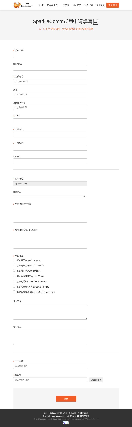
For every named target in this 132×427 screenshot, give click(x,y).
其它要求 (17, 301)
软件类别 (18, 179)
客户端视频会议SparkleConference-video (34, 291)
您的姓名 (18, 50)
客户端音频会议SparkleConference (31, 286)
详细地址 (18, 130)
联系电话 (18, 77)
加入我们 (77, 7)
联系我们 (89, 7)
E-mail (16, 116)
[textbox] (50, 215)
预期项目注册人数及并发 (25, 230)
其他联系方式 (19, 103)
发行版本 (17, 192)
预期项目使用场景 (22, 204)
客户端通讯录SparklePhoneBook (30, 281)
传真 (15, 90)
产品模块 (18, 256)
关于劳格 (65, 7)
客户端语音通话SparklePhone (28, 265)
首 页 (41, 7)
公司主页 (17, 156)
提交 (66, 399)
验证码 (17, 375)
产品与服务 (52, 7)
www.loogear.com (59, 416)
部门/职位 (17, 64)
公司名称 (18, 143)
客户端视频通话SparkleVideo (28, 276)
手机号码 (18, 361)
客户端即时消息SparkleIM (27, 270)
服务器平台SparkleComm (26, 260)
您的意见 (17, 326)
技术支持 (100, 7)
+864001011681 (82, 416)
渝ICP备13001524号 (90, 419)
